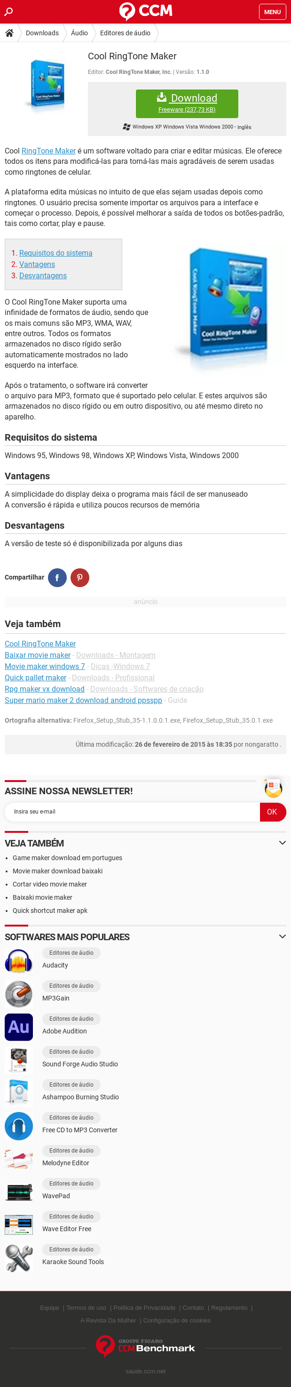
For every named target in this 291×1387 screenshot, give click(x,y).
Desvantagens (43, 275)
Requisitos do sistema (56, 253)
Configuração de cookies (177, 1320)
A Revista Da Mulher (108, 1320)
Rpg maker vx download (45, 689)
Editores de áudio (125, 33)
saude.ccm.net (145, 1371)
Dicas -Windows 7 (120, 666)
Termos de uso (86, 1307)
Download (187, 102)
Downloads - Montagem (116, 655)
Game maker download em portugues (67, 858)
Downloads (42, 33)
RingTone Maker (49, 150)
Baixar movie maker (38, 655)
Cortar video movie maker (50, 884)
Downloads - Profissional (113, 677)
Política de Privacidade (144, 1307)
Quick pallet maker (35, 677)
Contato (193, 1307)
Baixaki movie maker (42, 897)
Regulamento (229, 1307)
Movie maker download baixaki (57, 871)
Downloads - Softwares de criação (147, 689)
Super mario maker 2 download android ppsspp (83, 700)
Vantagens (37, 264)
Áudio (79, 33)
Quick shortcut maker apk (50, 910)
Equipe (49, 1307)
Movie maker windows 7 (45, 666)
